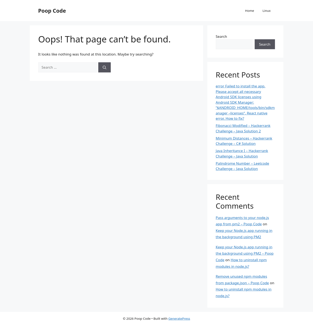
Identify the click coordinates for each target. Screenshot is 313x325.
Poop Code (52, 10)
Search (221, 36)
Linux (266, 10)
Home (249, 10)
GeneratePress (179, 318)
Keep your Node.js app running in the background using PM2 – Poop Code (245, 253)
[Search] (104, 67)
